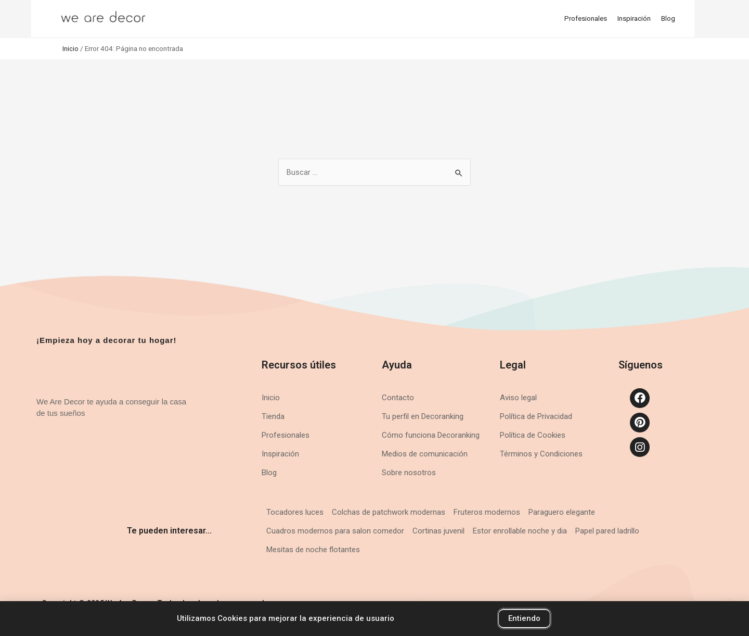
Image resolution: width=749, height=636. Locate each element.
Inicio (70, 48)
